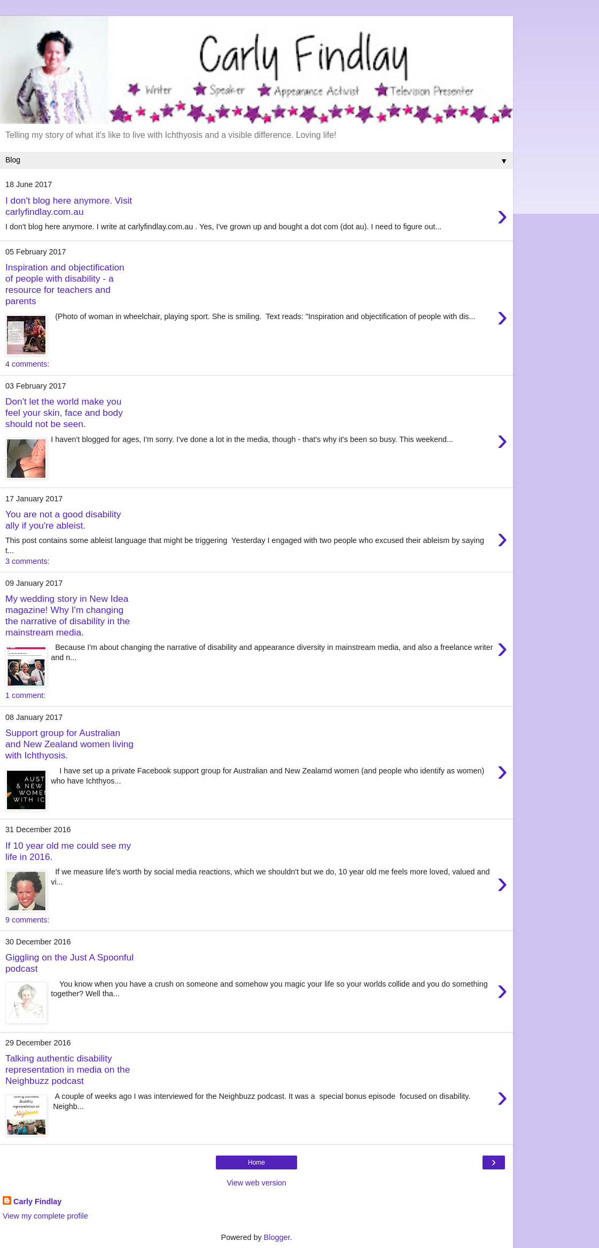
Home (256, 1162)
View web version (256, 1183)
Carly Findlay (37, 1201)
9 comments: (27, 920)
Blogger (277, 1237)
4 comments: (27, 364)
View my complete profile (45, 1216)
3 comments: (27, 561)
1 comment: (25, 695)
